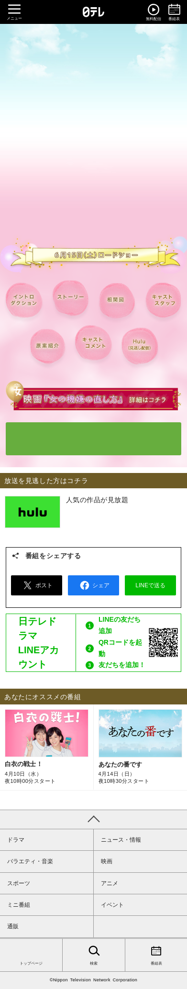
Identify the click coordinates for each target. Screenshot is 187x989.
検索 (93, 955)
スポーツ (18, 883)
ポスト (36, 585)
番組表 (156, 955)
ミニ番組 (18, 904)
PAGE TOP (93, 819)
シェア (93, 585)
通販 (13, 926)
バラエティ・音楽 (30, 861)
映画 (106, 861)
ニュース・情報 (121, 839)
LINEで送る (150, 585)
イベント (112, 904)
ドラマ (15, 839)
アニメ (109, 883)
